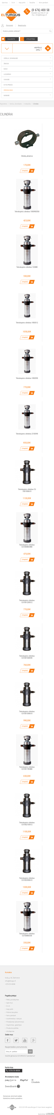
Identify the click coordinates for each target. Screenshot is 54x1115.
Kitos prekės (8, 85)
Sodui (27, 69)
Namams (27, 95)
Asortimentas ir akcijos (14, 1019)
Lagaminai (27, 74)
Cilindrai (35, 104)
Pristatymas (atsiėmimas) (15, 1022)
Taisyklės (32, 2)
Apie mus (5, 2)
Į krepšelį (25, 171)
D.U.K (13, 2)
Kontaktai (8, 972)
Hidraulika (27, 104)
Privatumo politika (12, 1028)
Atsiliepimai (10, 1031)
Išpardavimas (8, 90)
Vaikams (27, 79)
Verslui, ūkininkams (27, 58)
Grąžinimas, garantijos (14, 1025)
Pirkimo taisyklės (12, 1012)
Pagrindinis (3, 104)
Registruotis (22, 25)
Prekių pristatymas (12, 1000)
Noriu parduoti (43, 2)
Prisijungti (9, 25)
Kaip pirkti (22, 2)
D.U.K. (8, 1006)
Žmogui (27, 64)
